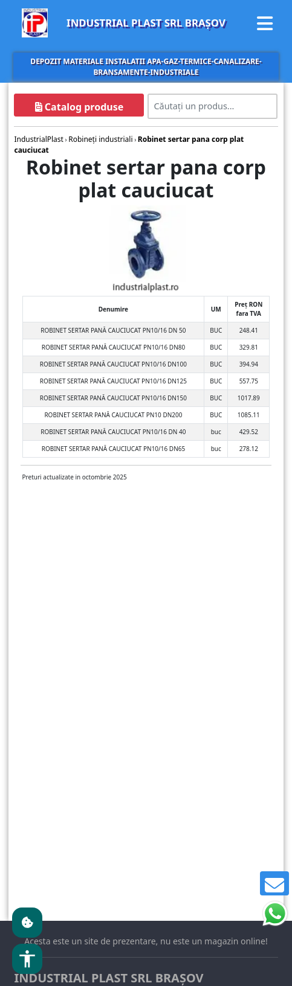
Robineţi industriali (100, 139)
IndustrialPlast (38, 139)
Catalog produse (79, 107)
